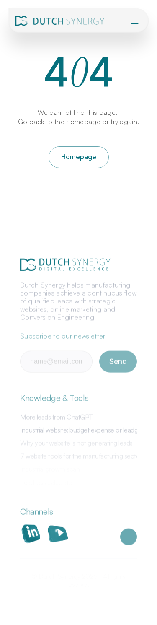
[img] (61, 21)
